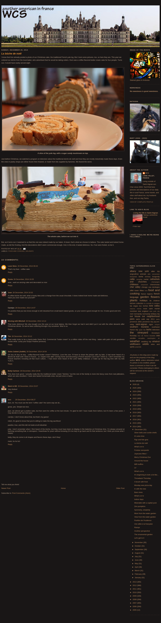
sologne (157, 324)
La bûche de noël (141, 443)
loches (145, 306)
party (158, 319)
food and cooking (16, 251)
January (138, 578)
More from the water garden (145, 513)
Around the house (141, 461)
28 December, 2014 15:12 (22, 336)
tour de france (143, 335)
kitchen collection (137, 303)
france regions (147, 294)
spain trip (142, 330)
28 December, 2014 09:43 (28, 266)
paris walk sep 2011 (145, 319)
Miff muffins (138, 464)
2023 (135, 395)
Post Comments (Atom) (21, 493)
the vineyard (139, 332)
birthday (148, 276)
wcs (9, 400)
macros (132, 308)
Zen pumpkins (139, 506)
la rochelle (148, 303)
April (137, 567)
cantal (146, 279)
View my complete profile (141, 202)
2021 (135, 402)
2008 (135, 599)
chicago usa (146, 287)
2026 (135, 384)
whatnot (156, 341)
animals (143, 274)
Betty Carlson (13, 371)
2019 (135, 409)
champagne (155, 282)
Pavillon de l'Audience (142, 520)
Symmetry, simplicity (142, 510)
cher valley (135, 287)
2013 (135, 582)
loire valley (154, 306)
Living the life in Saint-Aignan (145, 213)
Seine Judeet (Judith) (17, 352)
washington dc (153, 338)
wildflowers (135, 344)
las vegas (134, 306)
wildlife (145, 344)
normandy (138, 314)
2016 (135, 419)
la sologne (156, 303)
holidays (30, 251)
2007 (135, 603)
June (137, 560)
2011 (135, 589)
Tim (9, 336)
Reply (10, 272)
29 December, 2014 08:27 (25, 400)
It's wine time (139, 436)
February (138, 574)
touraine (152, 335)
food (146, 290)
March (137, 571)
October (138, 546)
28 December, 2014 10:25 (24, 279)
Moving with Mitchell (16, 321)
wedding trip (146, 342)
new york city (154, 311)
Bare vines (138, 492)
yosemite (138, 347)
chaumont (144, 284)
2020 (135, 405)
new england (143, 311)
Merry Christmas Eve (142, 457)
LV (135, 468)
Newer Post (5, 488)
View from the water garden (145, 517)
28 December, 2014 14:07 (25, 308)
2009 (135, 596)
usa (158, 335)
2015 (135, 423)
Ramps (137, 527)
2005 (135, 610)
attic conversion (154, 274)
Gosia (10, 279)
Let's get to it (139, 538)
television (156, 330)
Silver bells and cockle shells (145, 433)
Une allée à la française (143, 524)
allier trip (155, 271)
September (139, 549)
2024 (135, 391)
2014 (135, 427)
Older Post (120, 488)
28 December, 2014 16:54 (36, 352)
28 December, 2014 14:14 (36, 321)
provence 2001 (136, 322)
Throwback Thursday (142, 478)
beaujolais (133, 276)
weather (135, 341)
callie (132, 279)
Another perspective (142, 531)
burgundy (156, 277)
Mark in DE (12, 386)
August (138, 553)
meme (139, 308)
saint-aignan (141, 324)
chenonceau (155, 285)
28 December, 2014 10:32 (23, 293)
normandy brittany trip (151, 314)
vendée (133, 338)
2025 (135, 388)
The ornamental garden (143, 534)
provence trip (147, 322)
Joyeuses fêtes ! (140, 454)
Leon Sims (12, 266)
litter (140, 306)
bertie (141, 277)
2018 (135, 412)
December (139, 429)
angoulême (134, 274)
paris (132, 319)
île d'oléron (155, 301)
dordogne (156, 287)
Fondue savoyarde (141, 450)
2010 (135, 592)
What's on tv (139, 447)
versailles (141, 338)
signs (151, 324)
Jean (10, 293)
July (136, 556)
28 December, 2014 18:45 (30, 371)
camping (139, 279)
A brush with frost (141, 482)
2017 (135, 416)
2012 (135, 585)
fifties (142, 290)
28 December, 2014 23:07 (28, 386)
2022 (135, 398)
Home (63, 488)
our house (135, 316)
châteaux (134, 284)
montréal (133, 311)
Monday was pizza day (143, 485)
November (139, 542)
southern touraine (139, 327)
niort (131, 314)
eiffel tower (134, 290)
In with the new (140, 489)
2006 (135, 606)
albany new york (139, 271)
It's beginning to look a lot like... (146, 475)
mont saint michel (151, 309)
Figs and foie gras (141, 440)
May (137, 563)
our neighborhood (151, 316)
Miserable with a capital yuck (145, 503)
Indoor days (138, 499)
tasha (148, 329)
